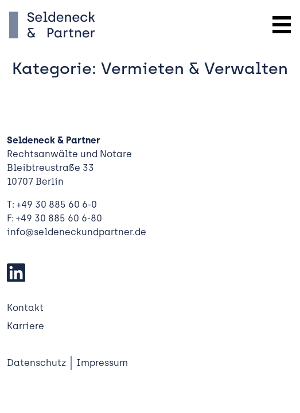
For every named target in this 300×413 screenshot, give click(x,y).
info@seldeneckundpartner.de (76, 232)
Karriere (25, 326)
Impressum (102, 362)
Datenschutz (36, 362)
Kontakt (25, 307)
